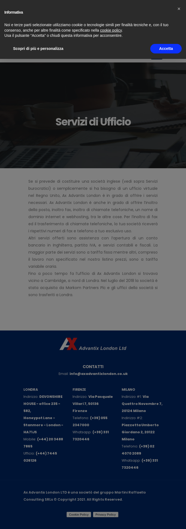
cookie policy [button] (111, 30)
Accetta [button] (166, 48)
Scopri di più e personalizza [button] (38, 48)
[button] (179, 8)
